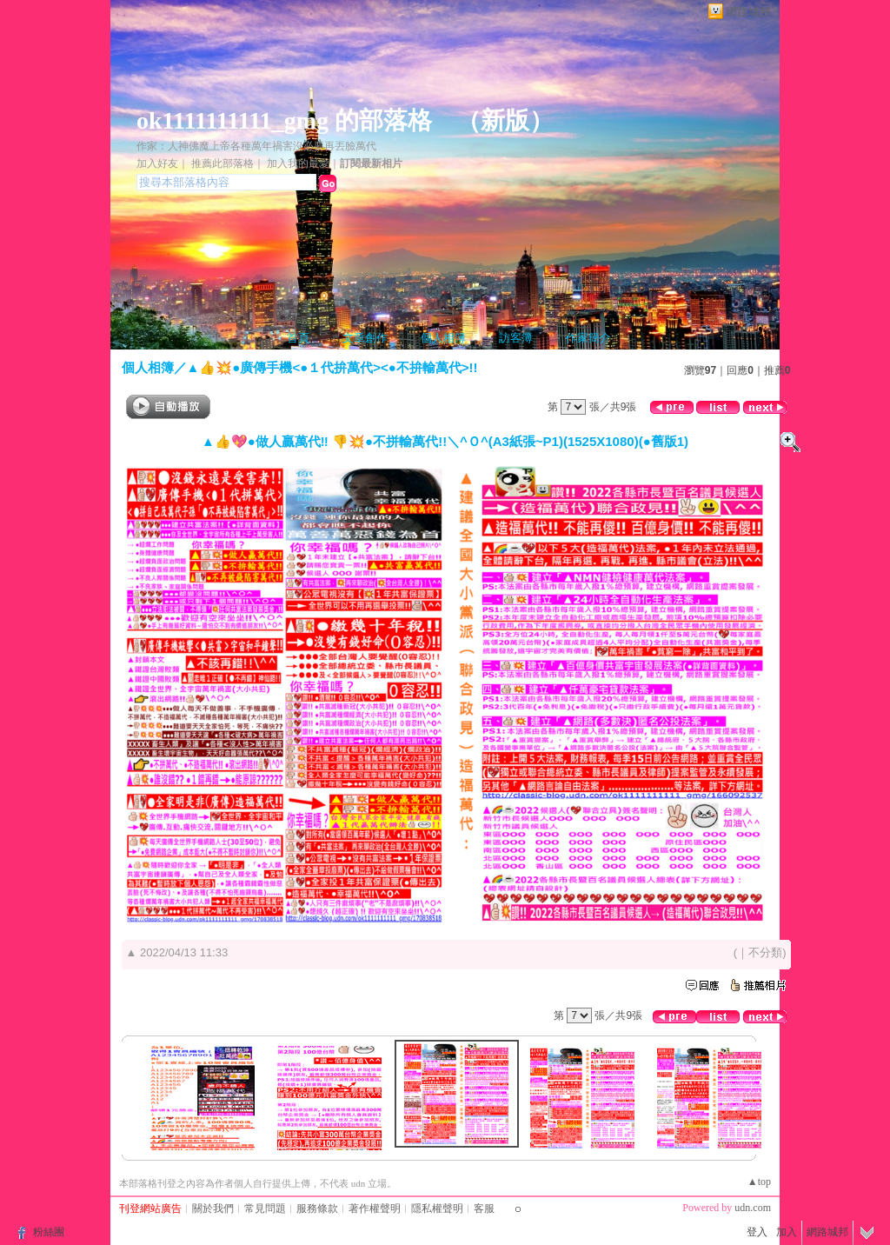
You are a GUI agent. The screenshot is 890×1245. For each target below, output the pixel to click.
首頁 (298, 337)
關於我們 (213, 1208)
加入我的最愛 (298, 163)
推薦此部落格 (222, 163)
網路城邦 (748, 11)
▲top (759, 1181)
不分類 (765, 952)
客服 (484, 1208)
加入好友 (157, 163)
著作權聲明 (375, 1208)
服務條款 (317, 1208)
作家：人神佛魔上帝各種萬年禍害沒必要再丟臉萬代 (256, 146)
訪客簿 (516, 337)
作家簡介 (588, 337)
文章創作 (365, 337)
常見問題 (265, 1208)
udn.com (752, 1208)
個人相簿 (443, 337)
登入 (757, 1232)
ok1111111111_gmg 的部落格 (284, 120)
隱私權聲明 (437, 1208)
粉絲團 (48, 1232)
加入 (786, 1232)
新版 (505, 120)
